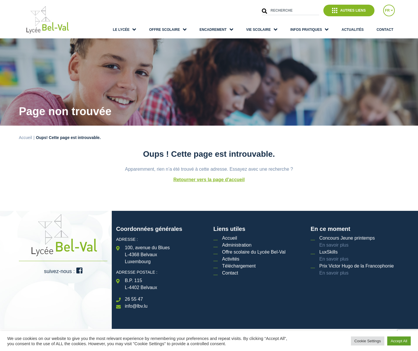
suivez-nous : (63, 271)
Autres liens (349, 10)
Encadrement (212, 30)
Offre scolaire (164, 30)
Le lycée (121, 30)
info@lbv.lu (136, 306)
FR (389, 10)
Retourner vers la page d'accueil (209, 179)
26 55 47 (134, 299)
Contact (384, 30)
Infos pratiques (306, 30)
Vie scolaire (258, 30)
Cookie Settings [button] (367, 341)
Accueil (25, 137)
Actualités (353, 30)
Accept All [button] (399, 341)
